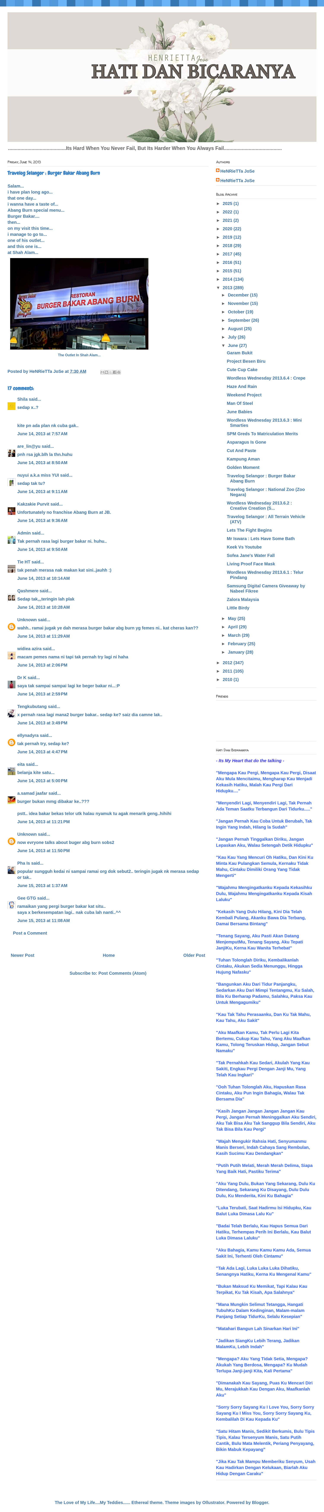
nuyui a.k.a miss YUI (38, 475)
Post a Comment (30, 933)
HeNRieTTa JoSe (237, 171)
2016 (228, 262)
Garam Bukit (240, 352)
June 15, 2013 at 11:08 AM (43, 920)
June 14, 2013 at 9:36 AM (42, 520)
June (233, 345)
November (239, 303)
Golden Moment (243, 467)
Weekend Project (244, 395)
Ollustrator (213, 1502)
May (232, 618)
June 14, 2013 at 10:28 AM (43, 607)
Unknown (27, 619)
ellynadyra (28, 735)
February (238, 643)
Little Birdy (238, 607)
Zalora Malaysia (243, 599)
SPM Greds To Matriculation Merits (262, 433)
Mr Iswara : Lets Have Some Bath (261, 538)
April (233, 626)
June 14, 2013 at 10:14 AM (43, 578)
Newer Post (22, 955)
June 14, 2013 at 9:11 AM (42, 491)
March (235, 635)
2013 (228, 287)
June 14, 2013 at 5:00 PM (42, 780)
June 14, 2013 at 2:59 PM (42, 694)
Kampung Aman (243, 459)
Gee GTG (26, 898)
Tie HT (23, 562)
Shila (22, 399)
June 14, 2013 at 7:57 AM (42, 433)
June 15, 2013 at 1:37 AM (42, 885)
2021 (228, 220)
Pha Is (23, 863)
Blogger (260, 1502)
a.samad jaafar (32, 793)
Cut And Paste (241, 450)
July (233, 337)
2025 (228, 203)
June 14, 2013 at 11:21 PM (43, 821)
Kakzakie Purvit (33, 504)
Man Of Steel (240, 403)
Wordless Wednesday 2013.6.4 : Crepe (266, 378)
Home (109, 955)
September (239, 320)
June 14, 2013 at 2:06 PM (42, 665)
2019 (228, 237)
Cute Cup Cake (242, 369)
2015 (228, 270)
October (237, 311)
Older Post (194, 955)
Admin (24, 533)
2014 (228, 279)
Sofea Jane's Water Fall (251, 555)
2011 (228, 671)
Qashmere (27, 590)
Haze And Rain (242, 386)
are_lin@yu (28, 446)
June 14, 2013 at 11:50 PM (43, 850)
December (239, 295)
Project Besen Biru (246, 361)
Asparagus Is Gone (246, 442)
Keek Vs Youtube (244, 547)
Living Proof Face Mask (251, 563)
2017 (228, 254)
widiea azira (29, 648)
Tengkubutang (32, 706)
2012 (228, 662)
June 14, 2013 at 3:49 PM (42, 723)
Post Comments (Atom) (122, 973)
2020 (228, 228)
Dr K (21, 677)
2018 (228, 245)
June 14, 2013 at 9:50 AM (42, 549)
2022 (228, 212)
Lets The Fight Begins (249, 530)
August (236, 328)
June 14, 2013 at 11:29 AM (43, 636)
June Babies (239, 411)
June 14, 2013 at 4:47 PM (42, 751)
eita (21, 764)
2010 (228, 679)
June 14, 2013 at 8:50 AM (42, 462)
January (237, 652)
